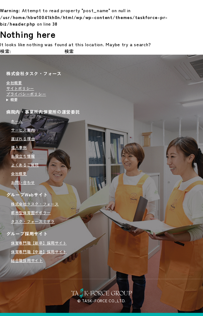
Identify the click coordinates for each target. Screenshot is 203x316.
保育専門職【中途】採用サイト (39, 251)
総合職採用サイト (27, 260)
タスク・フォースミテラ (33, 221)
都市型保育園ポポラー (31, 212)
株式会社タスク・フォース (34, 73)
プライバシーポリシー (26, 93)
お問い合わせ (23, 182)
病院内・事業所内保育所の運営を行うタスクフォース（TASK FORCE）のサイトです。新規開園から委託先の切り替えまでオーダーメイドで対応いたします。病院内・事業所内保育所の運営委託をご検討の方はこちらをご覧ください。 (34, 99)
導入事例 (19, 147)
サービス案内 (23, 129)
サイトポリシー (20, 88)
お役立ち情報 (23, 156)
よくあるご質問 (25, 164)
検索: (5, 51)
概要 (14, 99)
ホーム (17, 121)
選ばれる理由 (23, 138)
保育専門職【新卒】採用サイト (39, 242)
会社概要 (14, 82)
